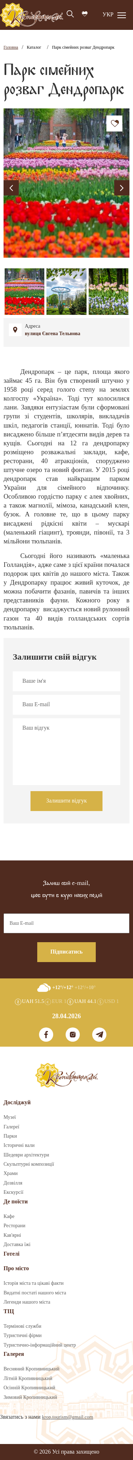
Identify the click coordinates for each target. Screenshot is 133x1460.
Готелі (12, 1254)
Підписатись (66, 952)
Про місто (16, 1269)
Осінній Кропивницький (29, 1388)
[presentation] (11, 187)
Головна (11, 47)
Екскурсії (13, 1192)
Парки (10, 1136)
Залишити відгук (66, 801)
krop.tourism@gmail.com (67, 1417)
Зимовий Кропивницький (30, 1397)
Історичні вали (19, 1145)
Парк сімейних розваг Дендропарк (83, 47)
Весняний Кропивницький (32, 1369)
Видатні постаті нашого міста (35, 1293)
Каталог (34, 47)
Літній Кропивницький (28, 1378)
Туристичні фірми (22, 1335)
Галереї (11, 1127)
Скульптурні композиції (29, 1164)
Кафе (9, 1216)
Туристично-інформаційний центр (40, 1345)
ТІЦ (9, 1312)
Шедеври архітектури (26, 1155)
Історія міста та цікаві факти (33, 1283)
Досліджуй (17, 1103)
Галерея (14, 1354)
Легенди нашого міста (27, 1302)
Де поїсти (16, 1202)
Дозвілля (13, 1183)
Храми (11, 1173)
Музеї (10, 1117)
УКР (107, 15)
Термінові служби (22, 1326)
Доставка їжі (17, 1244)
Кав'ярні (12, 1235)
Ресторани (15, 1226)
